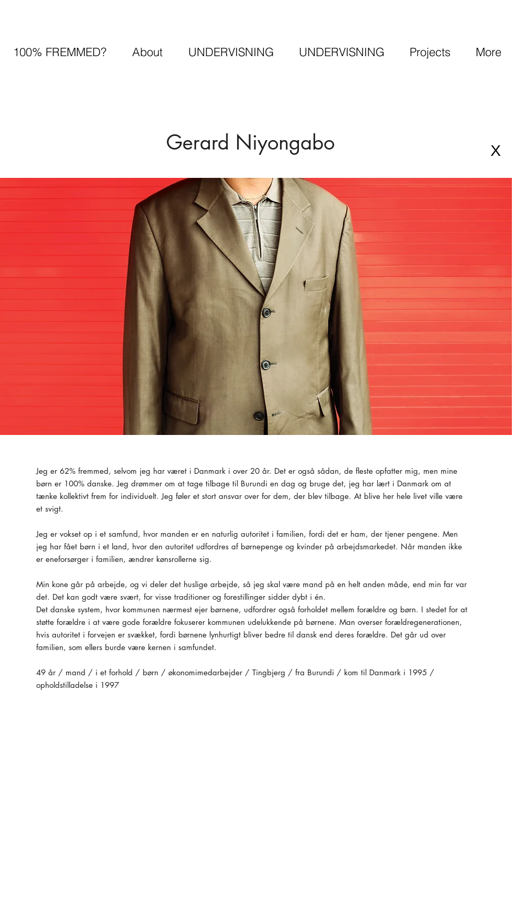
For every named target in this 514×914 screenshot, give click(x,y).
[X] (495, 151)
